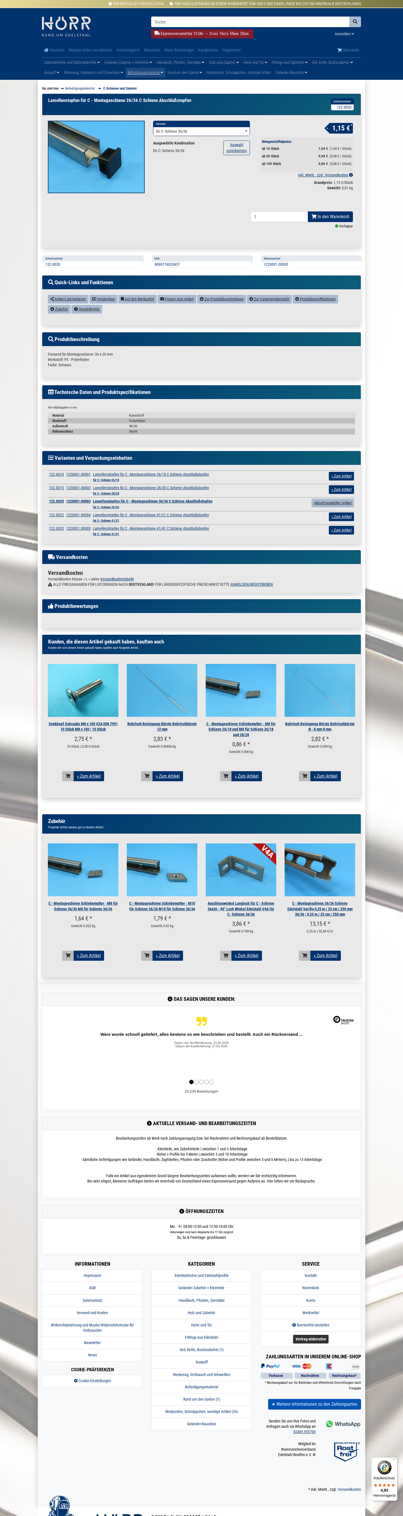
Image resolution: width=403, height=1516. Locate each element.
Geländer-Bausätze (291, 72)
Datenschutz (92, 1313)
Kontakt (311, 1288)
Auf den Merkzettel (137, 312)
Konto (310, 1313)
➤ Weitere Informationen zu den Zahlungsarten (314, 1417)
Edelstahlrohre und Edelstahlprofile (72, 62)
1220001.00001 (78, 487)
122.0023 (56, 541)
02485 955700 (304, 1444)
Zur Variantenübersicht (269, 312)
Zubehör (59, 322)
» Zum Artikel (89, 789)
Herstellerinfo (87, 322)
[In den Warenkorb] (68, 789)
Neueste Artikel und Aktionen (90, 50)
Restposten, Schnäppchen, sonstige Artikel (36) (201, 1424)
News (92, 1368)
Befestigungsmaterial (145, 72)
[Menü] (394, 1460)
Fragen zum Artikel (177, 312)
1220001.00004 (78, 528)
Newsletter (92, 1355)
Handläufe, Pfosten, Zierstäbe (180, 62)
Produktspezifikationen (315, 312)
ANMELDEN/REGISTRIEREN (251, 597)
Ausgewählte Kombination (174, 143)
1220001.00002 (78, 500)
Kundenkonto (208, 50)
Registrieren (232, 50)
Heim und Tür (255, 62)
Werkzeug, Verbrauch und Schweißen (93, 72)
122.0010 (56, 487)
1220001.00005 (78, 541)
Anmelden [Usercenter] (344, 34)
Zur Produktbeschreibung (221, 312)
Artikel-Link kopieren (68, 312)
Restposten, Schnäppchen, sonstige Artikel (239, 72)
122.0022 (56, 528)
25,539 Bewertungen (201, 1104)
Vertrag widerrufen (311, 1352)
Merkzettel (152, 50)
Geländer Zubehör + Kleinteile (128, 62)
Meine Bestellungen (179, 50)
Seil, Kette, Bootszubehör (332, 62)
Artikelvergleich (128, 50)
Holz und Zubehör (224, 62)
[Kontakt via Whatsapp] (342, 1436)
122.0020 (56, 514)
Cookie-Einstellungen (92, 1393)
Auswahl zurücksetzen (236, 148)
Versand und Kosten (92, 1325)
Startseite (54, 50)
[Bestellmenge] (279, 229)
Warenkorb (348, 50)
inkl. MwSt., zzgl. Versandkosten (325, 175)
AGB (92, 1300)
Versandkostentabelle (117, 591)
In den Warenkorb (330, 229)
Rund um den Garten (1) (201, 1412)
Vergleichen (103, 312)
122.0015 (56, 500)
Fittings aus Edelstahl (290, 62)
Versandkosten (349, 1502)
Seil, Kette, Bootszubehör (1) (202, 1362)
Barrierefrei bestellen (310, 1338)
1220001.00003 (78, 514)
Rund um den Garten (185, 72)
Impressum (92, 1288)
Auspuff (51, 72)
